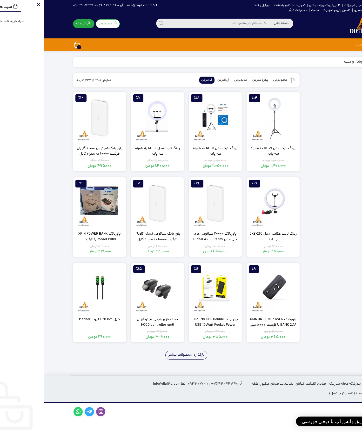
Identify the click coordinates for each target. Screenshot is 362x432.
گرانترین (163, 80)
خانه (330, 5)
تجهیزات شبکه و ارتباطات (245, 5)
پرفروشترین (216, 80)
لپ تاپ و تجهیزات (312, 5)
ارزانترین (179, 80)
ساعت (271, 10)
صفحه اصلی (320, 45)
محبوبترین (236, 80)
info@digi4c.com (98, 5)
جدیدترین (197, 80)
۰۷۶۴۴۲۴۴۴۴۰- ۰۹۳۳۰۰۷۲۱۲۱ (54, 5)
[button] (304, 421)
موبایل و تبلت (217, 5)
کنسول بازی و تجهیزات (293, 10)
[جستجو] (117, 23)
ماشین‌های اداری (320, 10)
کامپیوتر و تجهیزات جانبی (281, 5)
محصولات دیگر (254, 10)
